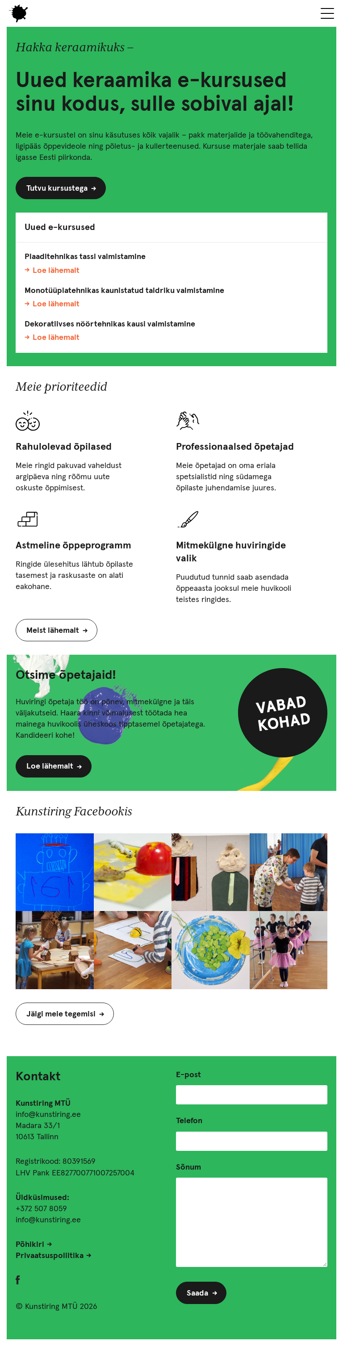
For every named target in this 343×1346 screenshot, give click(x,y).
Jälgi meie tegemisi (61, 1014)
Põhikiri (30, 1245)
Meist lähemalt (52, 631)
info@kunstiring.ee (48, 1115)
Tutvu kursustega (57, 188)
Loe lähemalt (56, 271)
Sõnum (188, 1167)
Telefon (189, 1121)
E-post (188, 1075)
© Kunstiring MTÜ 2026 (56, 1307)
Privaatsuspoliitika (50, 1256)
